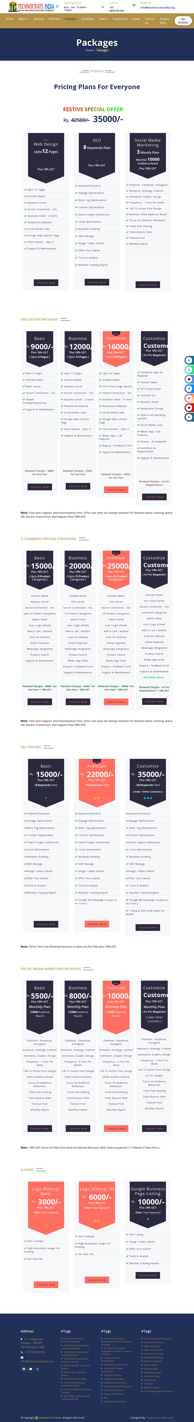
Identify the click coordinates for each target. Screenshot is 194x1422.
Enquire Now (166, 20)
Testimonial (121, 18)
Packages (72, 18)
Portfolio (56, 18)
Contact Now (46, 282)
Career (138, 18)
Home (12, 18)
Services (41, 18)
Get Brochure (185, 20)
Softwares (89, 18)
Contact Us (152, 20)
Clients (105, 18)
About (24, 18)
